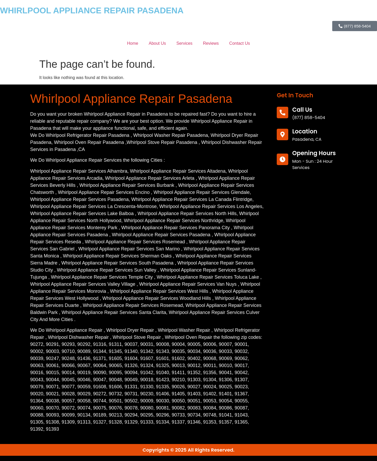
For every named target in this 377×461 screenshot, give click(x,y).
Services (184, 43)
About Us (157, 43)
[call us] (282, 112)
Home (132, 43)
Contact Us (239, 43)
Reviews (211, 43)
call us (302, 110)
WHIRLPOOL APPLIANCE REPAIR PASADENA (92, 10)
